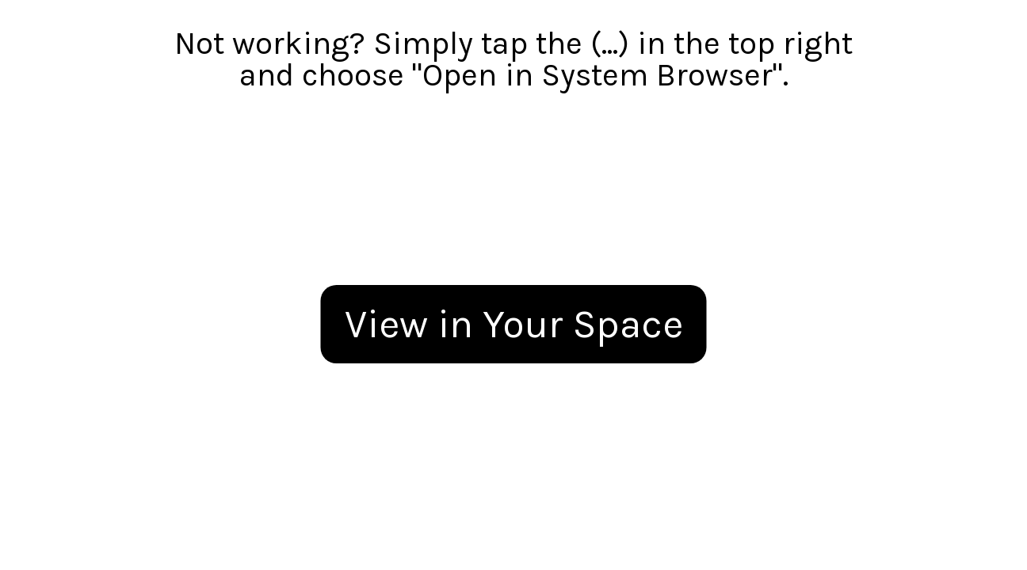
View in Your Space (514, 324)
